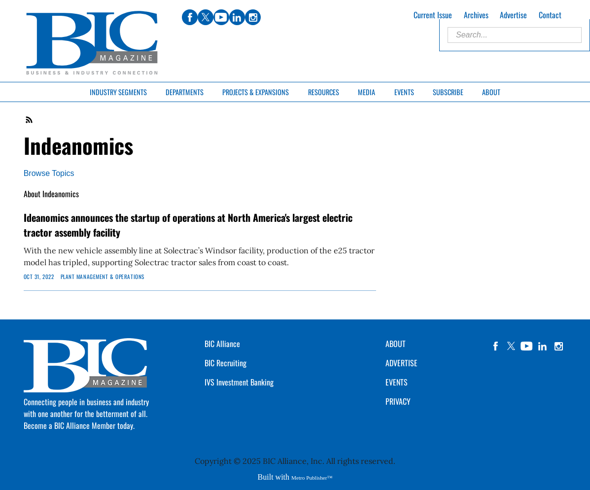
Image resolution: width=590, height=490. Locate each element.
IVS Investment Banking (239, 382)
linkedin (543, 346)
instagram (558, 346)
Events (404, 92)
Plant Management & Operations (102, 276)
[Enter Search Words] (515, 35)
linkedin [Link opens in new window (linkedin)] (237, 17)
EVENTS (396, 382)
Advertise (513, 14)
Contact (550, 14)
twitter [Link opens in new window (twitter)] (205, 17)
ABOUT (395, 344)
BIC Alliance (222, 344)
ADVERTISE (401, 363)
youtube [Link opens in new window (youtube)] (221, 17)
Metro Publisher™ (311, 478)
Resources (323, 92)
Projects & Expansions (255, 92)
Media (366, 92)
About (491, 92)
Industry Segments (118, 92)
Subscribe (448, 92)
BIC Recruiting (225, 363)
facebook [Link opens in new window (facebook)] (190, 17)
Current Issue (433, 14)
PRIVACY (398, 401)
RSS (29, 120)
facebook (495, 346)
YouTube (527, 346)
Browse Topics (49, 173)
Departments (185, 92)
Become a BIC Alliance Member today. (79, 425)
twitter (511, 346)
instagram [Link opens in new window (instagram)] (253, 17)
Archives (476, 14)
